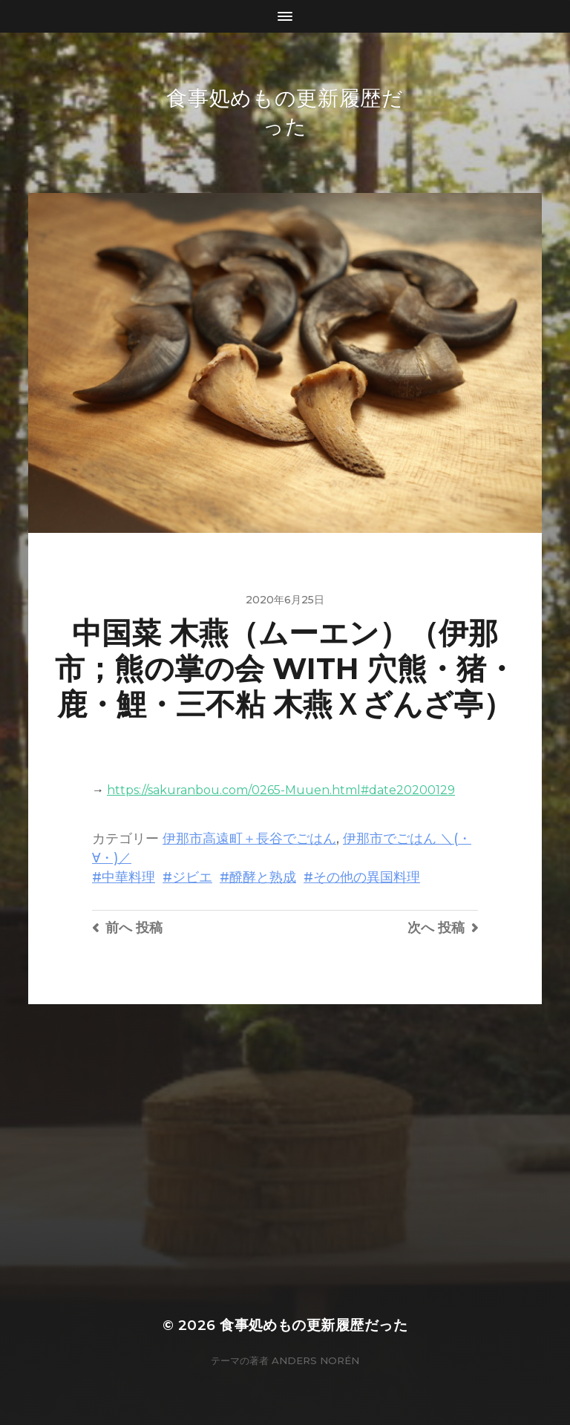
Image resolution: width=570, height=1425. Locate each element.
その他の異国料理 (366, 877)
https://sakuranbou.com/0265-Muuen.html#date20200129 (281, 790)
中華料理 (128, 877)
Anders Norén (315, 1360)
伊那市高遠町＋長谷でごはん (249, 838)
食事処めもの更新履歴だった (313, 1325)
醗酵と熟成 (262, 877)
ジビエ (192, 877)
